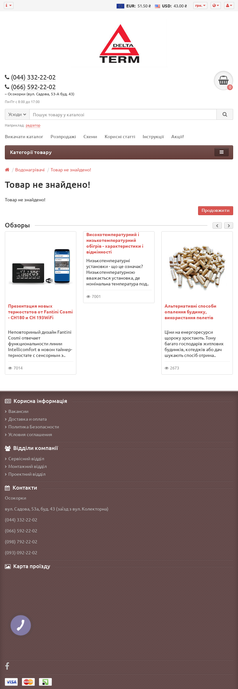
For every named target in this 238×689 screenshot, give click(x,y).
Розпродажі (63, 136)
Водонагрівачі (30, 169)
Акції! (177, 136)
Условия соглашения (28, 434)
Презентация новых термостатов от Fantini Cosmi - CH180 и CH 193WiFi (40, 311)
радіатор (33, 125)
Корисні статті (120, 136)
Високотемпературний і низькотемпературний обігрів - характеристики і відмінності (114, 243)
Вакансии (16, 411)
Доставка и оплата (26, 419)
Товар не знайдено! (71, 169)
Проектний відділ (25, 474)
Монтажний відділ (26, 466)
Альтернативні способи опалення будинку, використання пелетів (190, 311)
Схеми (90, 136)
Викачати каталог (24, 136)
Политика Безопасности (32, 426)
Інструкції (153, 136)
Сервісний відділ (24, 458)
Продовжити (216, 210)
